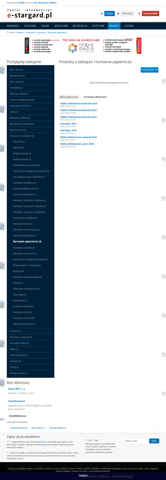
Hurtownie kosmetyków (25, 218)
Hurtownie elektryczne (24, 194)
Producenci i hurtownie (22, 136)
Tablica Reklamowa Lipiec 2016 (77, 144)
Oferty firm (98, 26)
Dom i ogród (17, 81)
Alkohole (18, 147)
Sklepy (14, 349)
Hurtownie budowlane (24, 182)
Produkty (114, 26)
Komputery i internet (20, 105)
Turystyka (15, 361)
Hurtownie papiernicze (27, 241)
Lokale (14, 112)
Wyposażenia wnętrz (24, 324)
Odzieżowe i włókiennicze (26, 288)
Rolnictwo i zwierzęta (21, 337)
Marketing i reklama (20, 118)
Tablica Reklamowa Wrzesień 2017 (78, 110)
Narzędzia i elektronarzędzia (27, 277)
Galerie (45, 26)
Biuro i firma (16, 69)
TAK (88, 440)
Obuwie (18, 283)
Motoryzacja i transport (22, 124)
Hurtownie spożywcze (24, 253)
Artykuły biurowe (22, 153)
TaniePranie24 (16, 401)
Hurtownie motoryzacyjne (26, 229)
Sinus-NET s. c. (17, 388)
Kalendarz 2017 (68, 123)
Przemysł (15, 331)
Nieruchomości (18, 130)
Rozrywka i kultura (19, 343)
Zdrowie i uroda (18, 373)
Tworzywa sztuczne (23, 318)
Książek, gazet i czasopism (27, 265)
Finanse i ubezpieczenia (22, 99)
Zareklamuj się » (18, 416)
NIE (95, 440)
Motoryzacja (80, 26)
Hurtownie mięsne (22, 224)
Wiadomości (13, 26)
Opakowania (20, 300)
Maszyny (18, 271)
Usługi (14, 367)
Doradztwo (16, 87)
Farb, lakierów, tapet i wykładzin (29, 177)
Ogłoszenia (30, 26)
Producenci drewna (23, 306)
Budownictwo (17, 75)
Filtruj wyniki (148, 70)
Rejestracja (127, 13)
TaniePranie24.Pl (18, 428)
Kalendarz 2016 (68, 130)
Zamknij (83, 475)
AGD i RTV (19, 141)
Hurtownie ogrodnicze (24, 235)
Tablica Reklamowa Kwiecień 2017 (78, 117)
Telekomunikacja (19, 355)
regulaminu (42, 442)
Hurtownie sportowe (24, 247)
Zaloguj (109, 13)
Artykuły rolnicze (22, 159)
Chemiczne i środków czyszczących (31, 171)
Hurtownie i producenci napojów (29, 206)
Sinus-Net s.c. (38, 428)
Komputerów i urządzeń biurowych (30, 259)
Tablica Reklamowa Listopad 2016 (78, 137)
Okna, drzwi (19, 294)
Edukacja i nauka (19, 93)
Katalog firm (61, 26)
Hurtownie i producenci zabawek (29, 212)
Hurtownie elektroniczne (25, 188)
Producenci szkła (22, 312)
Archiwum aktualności (95, 97)
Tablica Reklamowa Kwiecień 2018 (78, 103)
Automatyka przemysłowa (26, 165)
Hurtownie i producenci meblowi (29, 200)
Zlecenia (128, 26)
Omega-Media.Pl (57, 428)
